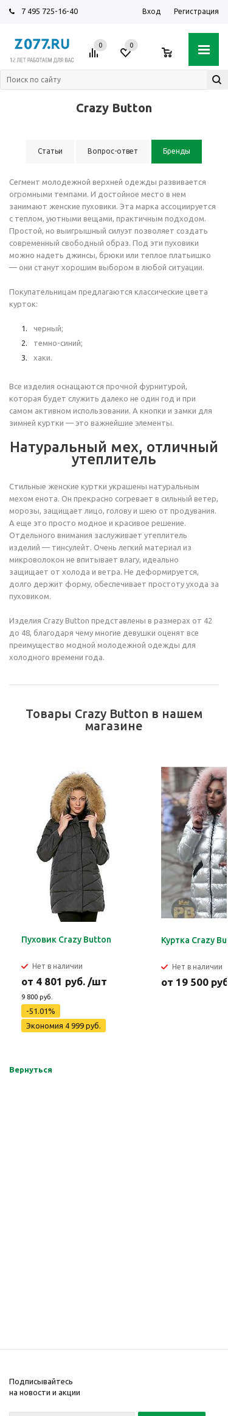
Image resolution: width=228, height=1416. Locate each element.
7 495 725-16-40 (49, 11)
